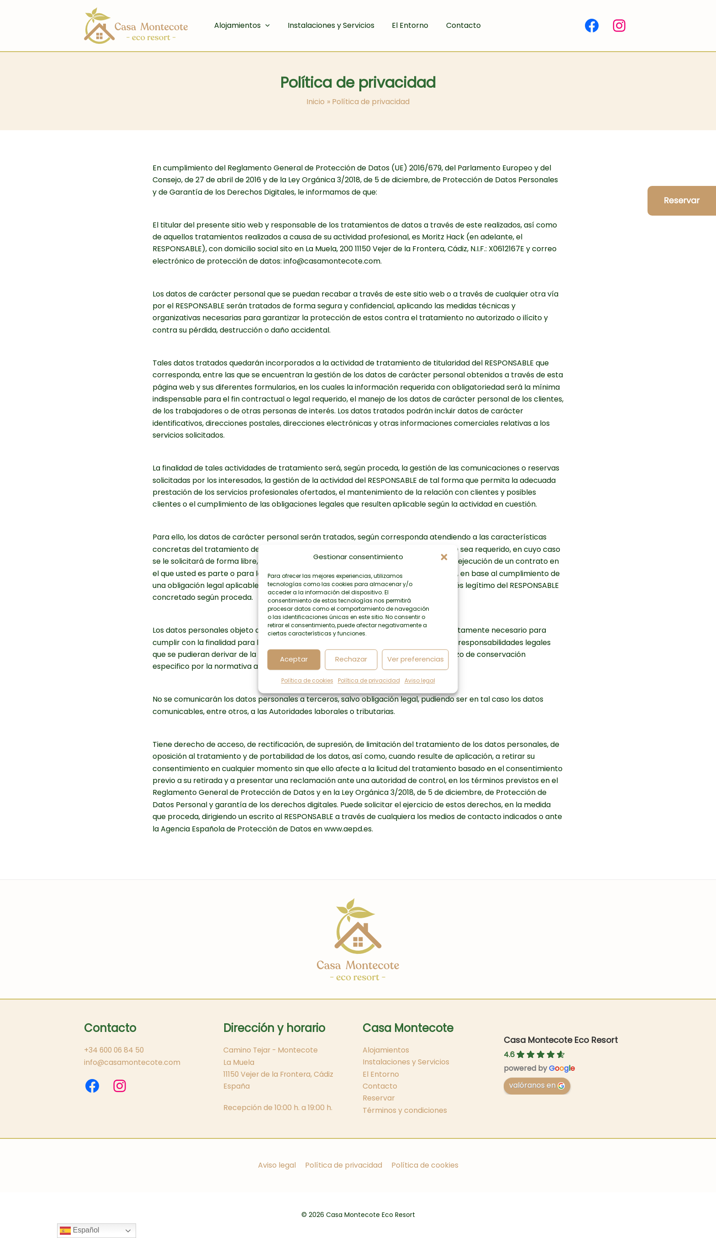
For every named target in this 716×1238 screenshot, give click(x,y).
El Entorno (402, 25)
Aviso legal (420, 680)
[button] (444, 557)
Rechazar (351, 659)
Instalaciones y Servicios (326, 25)
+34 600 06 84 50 (115, 1049)
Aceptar (294, 659)
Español (79, 1230)
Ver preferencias (415, 659)
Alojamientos (240, 25)
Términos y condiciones (405, 1110)
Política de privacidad (369, 680)
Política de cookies (307, 680)
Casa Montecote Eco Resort (561, 1039)
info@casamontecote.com (132, 1062)
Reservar (379, 1098)
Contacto (453, 25)
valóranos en (537, 1084)
